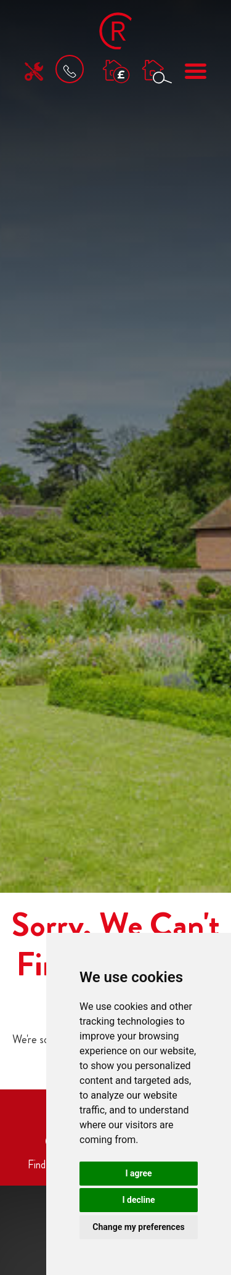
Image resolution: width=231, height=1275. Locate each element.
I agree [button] (138, 1173)
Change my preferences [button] (138, 1227)
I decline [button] (138, 1200)
